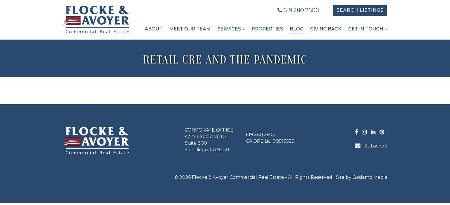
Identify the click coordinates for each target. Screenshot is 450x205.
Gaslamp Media (369, 177)
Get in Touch (367, 29)
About (153, 29)
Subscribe (371, 146)
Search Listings (360, 10)
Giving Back (325, 29)
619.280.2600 (298, 10)
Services (231, 29)
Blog (296, 29)
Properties (267, 29)
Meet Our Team (190, 29)
